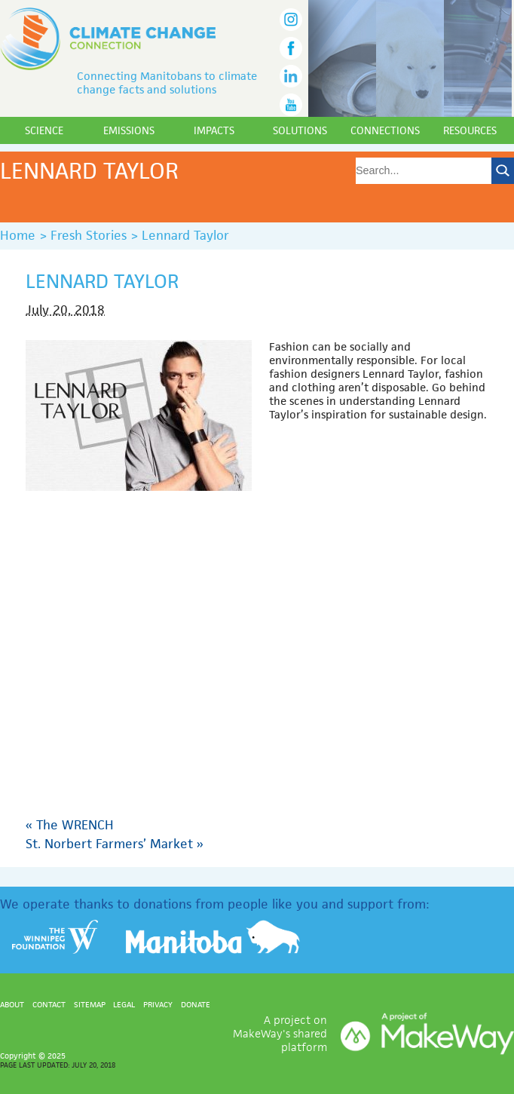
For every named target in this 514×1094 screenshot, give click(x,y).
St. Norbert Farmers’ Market (114, 843)
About (12, 1004)
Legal (124, 1004)
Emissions (129, 130)
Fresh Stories (88, 235)
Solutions (300, 130)
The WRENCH (70, 825)
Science (44, 130)
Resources (470, 130)
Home (17, 235)
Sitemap (90, 1004)
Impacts (214, 130)
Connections (385, 130)
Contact (49, 1004)
